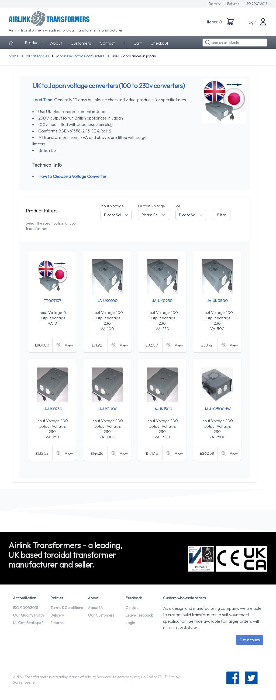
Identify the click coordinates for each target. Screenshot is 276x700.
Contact (107, 43)
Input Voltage (112, 206)
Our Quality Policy (28, 615)
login (252, 22)
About (56, 43)
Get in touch (249, 640)
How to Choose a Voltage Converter (72, 176)
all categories (37, 56)
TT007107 (52, 300)
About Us (95, 607)
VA (178, 206)
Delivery (215, 4)
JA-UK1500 (162, 409)
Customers (81, 43)
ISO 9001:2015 (256, 4)
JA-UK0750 (52, 409)
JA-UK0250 (162, 300)
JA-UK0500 (217, 300)
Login (130, 622)
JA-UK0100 (107, 300)
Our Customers (101, 615)
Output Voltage (151, 206)
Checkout (159, 43)
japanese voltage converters (80, 56)
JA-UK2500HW (217, 409)
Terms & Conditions (66, 607)
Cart (137, 43)
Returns (233, 4)
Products (33, 42)
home (13, 56)
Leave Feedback (139, 615)
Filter (221, 214)
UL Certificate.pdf (28, 622)
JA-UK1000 (107, 409)
